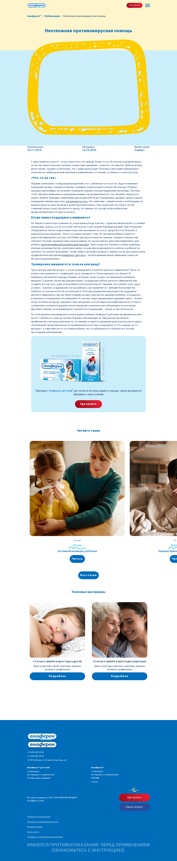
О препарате (33, 772)
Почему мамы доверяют (38, 778)
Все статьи (88, 575)
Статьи (94, 782)
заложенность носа (77, 201)
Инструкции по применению (40, 775)
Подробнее (57, 676)
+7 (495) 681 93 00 (35, 752)
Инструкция (134, 5)
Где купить (88, 404)
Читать (77, 559)
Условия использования (38, 817)
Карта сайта (33, 832)
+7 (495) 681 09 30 (35, 756)
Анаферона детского (73, 255)
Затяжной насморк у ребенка (77, 551)
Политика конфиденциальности (42, 822)
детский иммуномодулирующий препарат (65, 244)
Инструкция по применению (104, 775)
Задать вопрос (134, 807)
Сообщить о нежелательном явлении (45, 837)
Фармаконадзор (35, 827)
